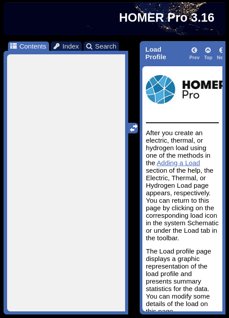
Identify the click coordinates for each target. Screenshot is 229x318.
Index (66, 46)
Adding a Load (178, 163)
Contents (27, 46)
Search (101, 46)
